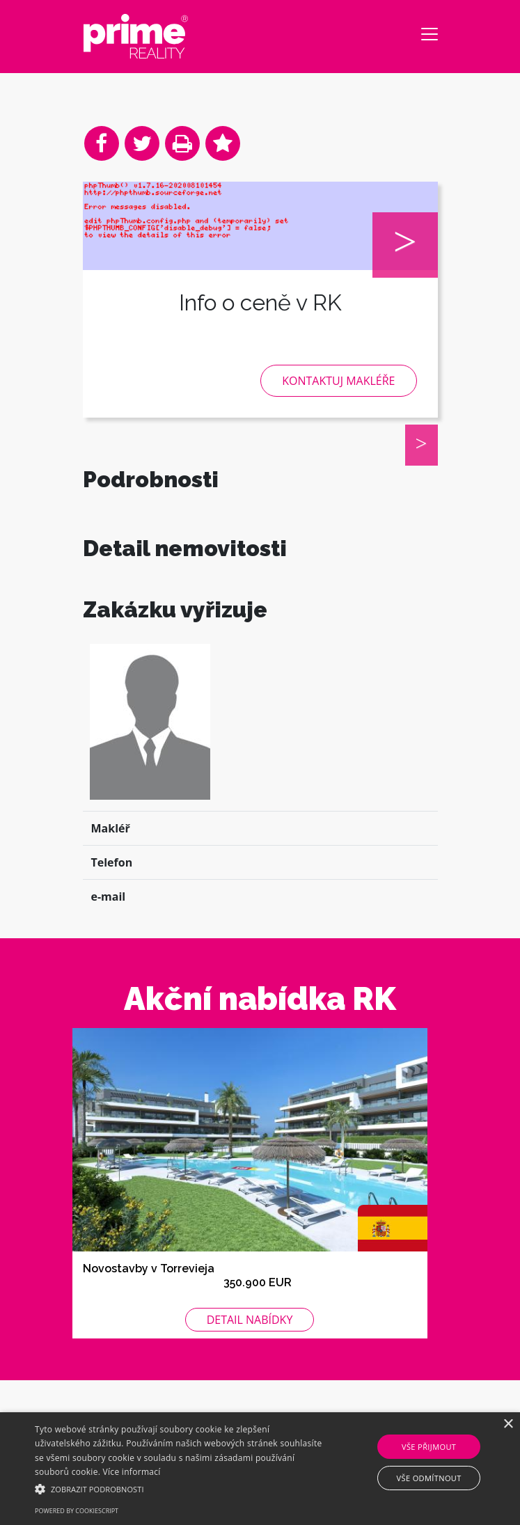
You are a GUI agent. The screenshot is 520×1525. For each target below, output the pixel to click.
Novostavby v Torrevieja (148, 1304)
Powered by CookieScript (76, 1510)
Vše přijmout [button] (429, 1446)
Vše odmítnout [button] (429, 1478)
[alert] (260, 1468)
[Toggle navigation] (429, 34)
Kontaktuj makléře (338, 380)
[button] (181, 1489)
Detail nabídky (250, 1356)
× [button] (508, 1424)
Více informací (132, 1472)
